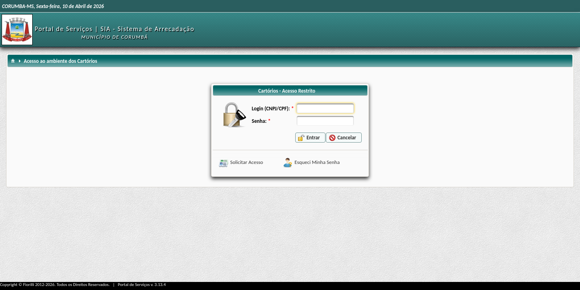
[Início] (17, 29)
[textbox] (325, 108)
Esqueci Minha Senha (317, 162)
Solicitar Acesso (246, 162)
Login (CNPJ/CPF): (271, 109)
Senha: (259, 121)
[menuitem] (13, 60)
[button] (310, 138)
